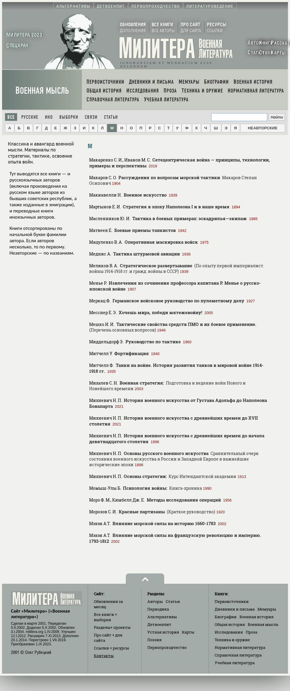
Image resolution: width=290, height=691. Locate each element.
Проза (251, 632)
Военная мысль (42, 90)
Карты (188, 632)
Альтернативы (162, 616)
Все (11, 117)
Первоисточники (232, 601)
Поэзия (154, 639)
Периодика (158, 609)
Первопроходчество (167, 647)
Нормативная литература (240, 647)
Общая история (230, 624)
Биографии (226, 616)
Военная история (256, 616)
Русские (29, 117)
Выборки (68, 117)
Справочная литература (238, 655)
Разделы (112, 627)
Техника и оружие (232, 639)
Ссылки (111, 648)
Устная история (163, 632)
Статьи (111, 117)
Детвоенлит (159, 624)
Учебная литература (235, 662)
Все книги (105, 617)
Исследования (229, 632)
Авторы (155, 601)
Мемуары (267, 609)
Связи (91, 117)
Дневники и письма (235, 609)
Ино (49, 117)
